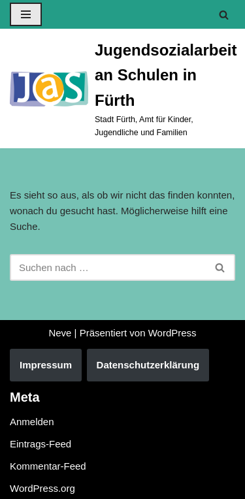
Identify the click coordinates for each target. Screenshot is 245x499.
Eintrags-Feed (40, 443)
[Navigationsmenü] (26, 14)
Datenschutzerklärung (148, 364)
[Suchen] (224, 15)
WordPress (172, 332)
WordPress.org (42, 488)
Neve (59, 332)
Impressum (46, 364)
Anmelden (32, 421)
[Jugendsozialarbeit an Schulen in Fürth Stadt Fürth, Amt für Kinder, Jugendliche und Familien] (123, 88)
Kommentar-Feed (48, 466)
